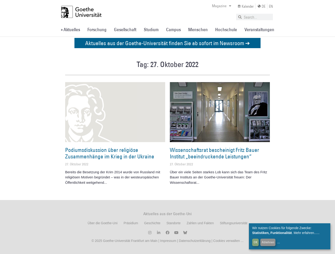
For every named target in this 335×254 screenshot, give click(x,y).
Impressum (167, 241)
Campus (173, 29)
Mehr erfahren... (305, 233)
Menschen (198, 29)
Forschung (97, 29)
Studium (151, 29)
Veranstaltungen (259, 29)
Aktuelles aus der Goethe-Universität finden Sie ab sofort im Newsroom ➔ (167, 43)
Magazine (221, 5)
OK (256, 242)
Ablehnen (268, 242)
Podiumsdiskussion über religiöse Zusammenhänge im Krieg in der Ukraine (109, 153)
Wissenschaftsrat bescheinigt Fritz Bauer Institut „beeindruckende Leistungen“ (214, 153)
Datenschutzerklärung (195, 241)
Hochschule (226, 29)
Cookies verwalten (227, 241)
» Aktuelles (70, 29)
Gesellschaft (125, 29)
